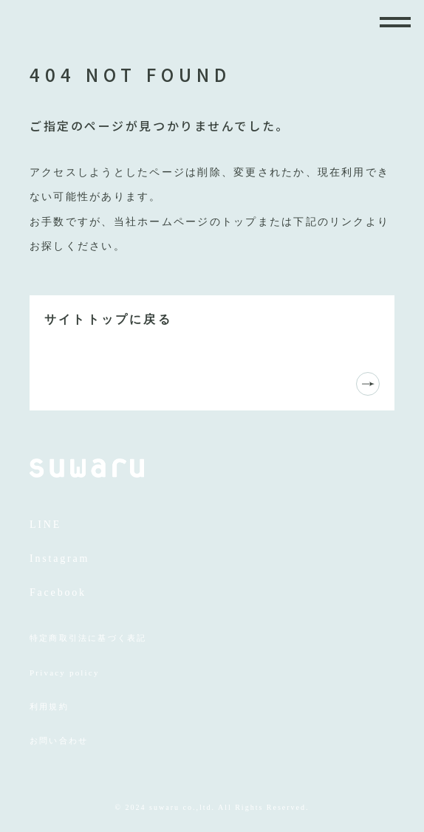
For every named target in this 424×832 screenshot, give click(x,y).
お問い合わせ (59, 740)
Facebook (58, 592)
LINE (45, 524)
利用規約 (49, 706)
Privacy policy (65, 672)
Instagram (59, 558)
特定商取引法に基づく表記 (88, 637)
